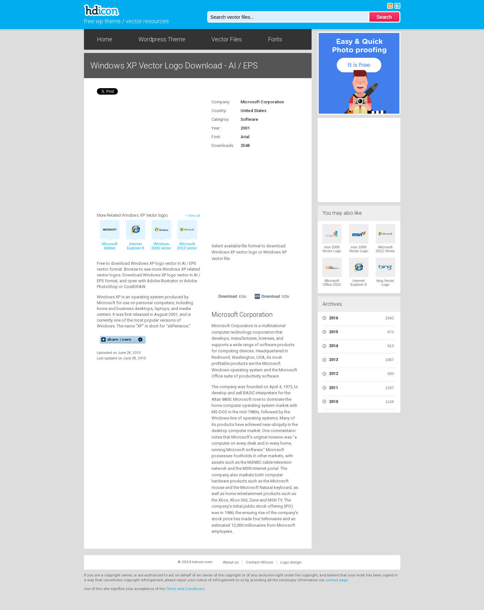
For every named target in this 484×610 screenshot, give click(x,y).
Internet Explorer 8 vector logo (135, 248)
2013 (361, 360)
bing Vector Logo (385, 282)
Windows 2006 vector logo (161, 248)
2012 (361, 374)
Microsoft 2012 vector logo (187, 248)
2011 (361, 388)
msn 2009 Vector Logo (331, 249)
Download (232, 296)
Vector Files (226, 39)
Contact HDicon (259, 562)
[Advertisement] (251, 192)
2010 (361, 402)
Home (104, 39)
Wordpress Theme (162, 39)
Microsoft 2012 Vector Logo (385, 251)
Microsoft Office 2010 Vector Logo (331, 284)
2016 (361, 318)
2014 (361, 346)
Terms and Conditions (185, 588)
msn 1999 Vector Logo (358, 249)
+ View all (192, 215)
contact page (336, 580)
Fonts (275, 39)
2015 (361, 332)
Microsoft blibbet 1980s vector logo (109, 250)
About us (231, 562)
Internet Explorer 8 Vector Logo (358, 284)
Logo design (291, 562)
